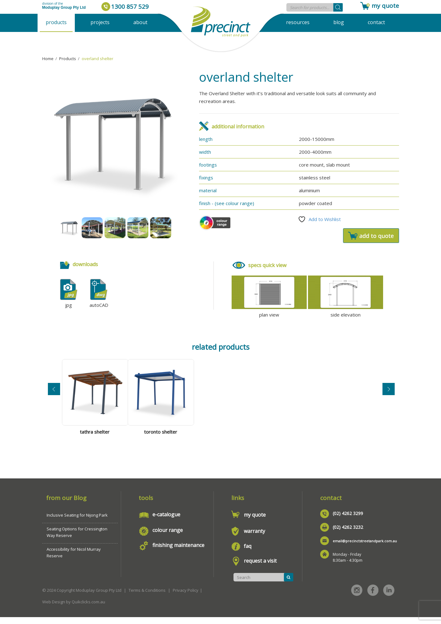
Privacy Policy (185, 597)
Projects (100, 22)
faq (247, 552)
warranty (254, 537)
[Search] (338, 7)
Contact (376, 22)
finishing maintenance (178, 552)
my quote (385, 6)
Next (388, 391)
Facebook (372, 597)
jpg (68, 305)
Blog (338, 22)
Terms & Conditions (147, 597)
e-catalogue (166, 521)
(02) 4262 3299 (348, 520)
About (140, 22)
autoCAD (99, 305)
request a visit (260, 567)
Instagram (356, 597)
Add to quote (371, 235)
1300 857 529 (130, 7)
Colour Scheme (214, 222)
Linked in (388, 597)
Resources (298, 22)
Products (56, 22)
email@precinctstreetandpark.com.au (365, 547)
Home (48, 58)
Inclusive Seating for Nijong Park (77, 522)
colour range (167, 537)
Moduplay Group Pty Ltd (64, 7)
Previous (54, 391)
